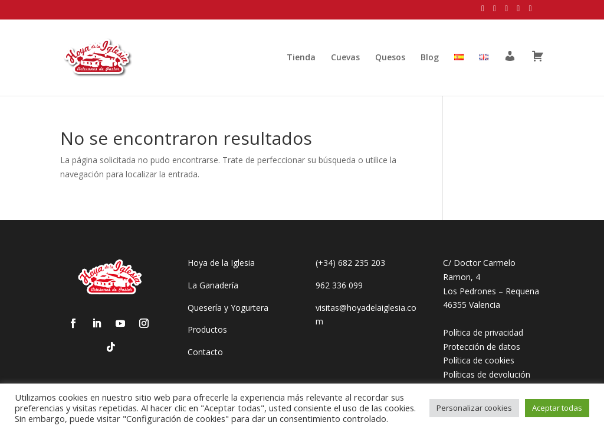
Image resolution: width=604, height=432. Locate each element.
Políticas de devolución (486, 374)
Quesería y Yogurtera (228, 307)
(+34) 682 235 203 (350, 262)
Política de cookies (478, 360)
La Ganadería (213, 285)
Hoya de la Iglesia (221, 262)
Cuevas (345, 58)
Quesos (390, 58)
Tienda (301, 58)
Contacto (205, 352)
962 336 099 (339, 285)
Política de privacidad (483, 332)
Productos (207, 329)
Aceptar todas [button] (557, 407)
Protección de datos (481, 346)
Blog (430, 58)
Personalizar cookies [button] (474, 407)
